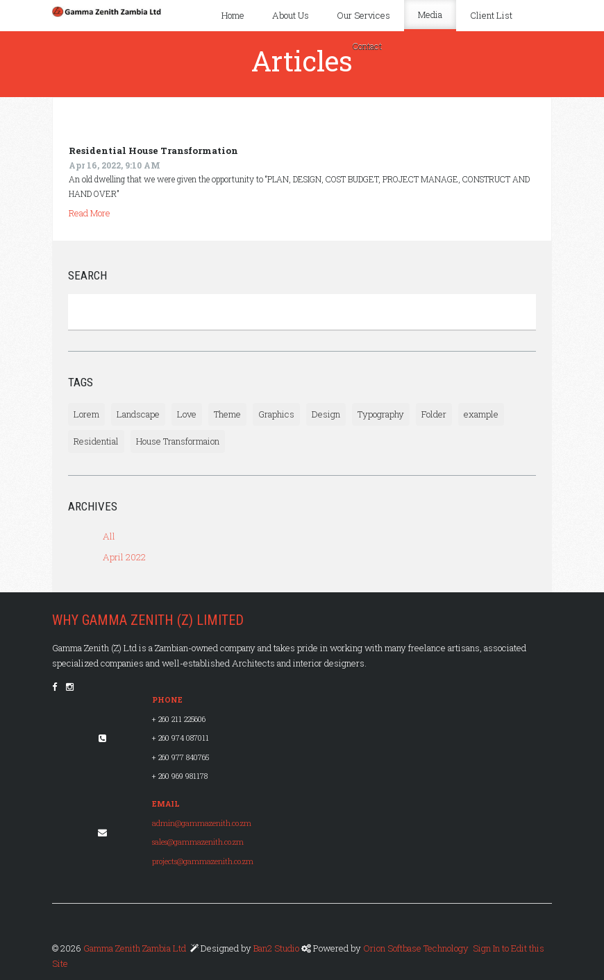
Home (232, 15)
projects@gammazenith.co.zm (202, 861)
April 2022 (124, 557)
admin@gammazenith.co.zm (201, 823)
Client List (491, 15)
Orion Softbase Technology (416, 948)
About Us (290, 15)
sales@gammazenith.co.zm (198, 842)
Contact (367, 46)
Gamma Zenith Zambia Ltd (134, 948)
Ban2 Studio (277, 948)
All (109, 536)
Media (430, 14)
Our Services (363, 15)
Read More (89, 213)
